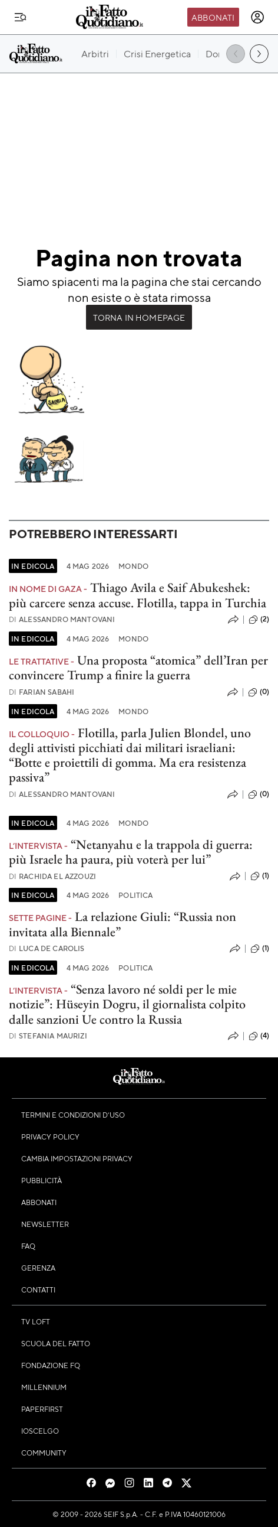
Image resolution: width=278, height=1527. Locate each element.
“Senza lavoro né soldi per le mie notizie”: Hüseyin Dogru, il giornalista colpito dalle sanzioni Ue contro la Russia (127, 1004)
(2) (259, 619)
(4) (259, 1036)
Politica (135, 895)
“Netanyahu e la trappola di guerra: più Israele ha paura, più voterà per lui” (131, 852)
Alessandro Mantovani (62, 619)
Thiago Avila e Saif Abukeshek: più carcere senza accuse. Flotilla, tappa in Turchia (137, 595)
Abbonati (212, 17)
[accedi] (257, 17)
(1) (259, 876)
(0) (258, 692)
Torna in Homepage (139, 317)
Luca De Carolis (47, 948)
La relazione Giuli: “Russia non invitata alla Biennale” (122, 924)
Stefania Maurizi (48, 1035)
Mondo (133, 566)
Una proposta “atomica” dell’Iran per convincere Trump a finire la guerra (138, 667)
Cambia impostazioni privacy (77, 1158)
